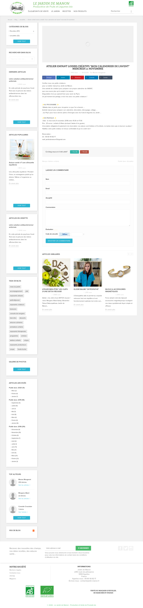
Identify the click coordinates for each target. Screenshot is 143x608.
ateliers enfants (15, 340)
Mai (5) (14, 411)
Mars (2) (14, 391)
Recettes (66, 11)
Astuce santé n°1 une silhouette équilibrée (21, 163)
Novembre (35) (16, 432)
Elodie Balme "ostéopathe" (86, 289)
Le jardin (55, 11)
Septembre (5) (16, 403)
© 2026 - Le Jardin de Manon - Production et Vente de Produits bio (71, 605)
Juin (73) (14, 447)
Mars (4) (14, 417)
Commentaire (50, 207)
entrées (24, 336)
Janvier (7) (15, 396)
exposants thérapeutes (18, 331)
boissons (13, 309)
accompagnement (16, 291)
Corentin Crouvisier (25, 506)
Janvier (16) (15, 423)
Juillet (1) (14, 444)
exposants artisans (16, 296)
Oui (74, 152)
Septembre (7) (16, 438)
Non (84, 152)
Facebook (120, 548)
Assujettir (49, 198)
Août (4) (14, 441)
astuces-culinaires (16, 322)
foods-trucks (22, 349)
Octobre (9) (15, 435)
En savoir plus (14, 100)
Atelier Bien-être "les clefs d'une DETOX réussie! (55, 290)
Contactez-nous (14, 573)
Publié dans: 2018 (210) (17, 427)
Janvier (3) (15, 461)
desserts (23, 318)
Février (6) (15, 420)
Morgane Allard (23, 493)
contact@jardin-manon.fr (89, 581)
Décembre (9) (16, 429)
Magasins (12, 579)
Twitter (63, 77)
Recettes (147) (15, 31)
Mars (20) (15, 456)
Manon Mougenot (24, 479)
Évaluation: (49, 229)
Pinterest (78, 77)
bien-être (13, 318)
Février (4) (15, 394)
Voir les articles (23, 485)
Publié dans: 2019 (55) (16, 400)
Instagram (131, 548)
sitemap (12, 576)
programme (14, 336)
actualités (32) (14, 36)
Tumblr (105, 77)
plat (27, 291)
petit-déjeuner (15, 300)
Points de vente (40, 11)
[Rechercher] (122, 11)
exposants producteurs (18, 345)
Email (47, 188)
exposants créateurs (17, 305)
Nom (47, 179)
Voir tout (22, 41)
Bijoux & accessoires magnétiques (115, 290)
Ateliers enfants (53, 161)
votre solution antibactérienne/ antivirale (21, 80)
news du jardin (15, 287)
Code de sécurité (52, 234)
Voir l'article (22, 512)
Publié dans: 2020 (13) (17, 388)
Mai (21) (14, 450)
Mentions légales (15, 570)
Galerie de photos (17, 362)
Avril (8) (14, 414)
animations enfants (16, 327)
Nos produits (80, 11)
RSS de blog (21, 531)
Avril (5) (14, 453)
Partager (49, 77)
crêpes (26, 340)
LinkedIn (91, 77)
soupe (12, 349)
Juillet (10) (15, 406)
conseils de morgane (17, 313)
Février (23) (15, 458)
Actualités (130, 161)
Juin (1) (14, 409)
